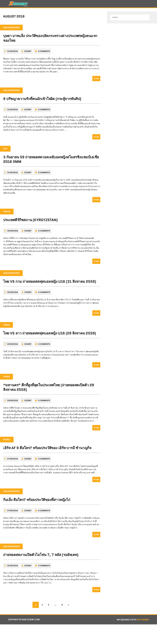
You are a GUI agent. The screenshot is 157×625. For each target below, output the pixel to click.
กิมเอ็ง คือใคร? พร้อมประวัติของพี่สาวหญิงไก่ (36, 500)
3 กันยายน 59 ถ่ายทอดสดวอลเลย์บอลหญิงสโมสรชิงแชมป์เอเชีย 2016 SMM (51, 160)
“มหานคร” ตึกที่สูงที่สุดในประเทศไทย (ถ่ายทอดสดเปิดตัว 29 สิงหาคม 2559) (48, 388)
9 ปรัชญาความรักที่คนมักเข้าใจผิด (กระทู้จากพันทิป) (42, 99)
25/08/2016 (12, 566)
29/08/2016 (12, 344)
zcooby (27, 52)
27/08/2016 (12, 459)
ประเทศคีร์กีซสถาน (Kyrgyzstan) (30, 220)
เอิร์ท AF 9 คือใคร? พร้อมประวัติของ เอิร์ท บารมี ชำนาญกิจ (47, 448)
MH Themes (143, 620)
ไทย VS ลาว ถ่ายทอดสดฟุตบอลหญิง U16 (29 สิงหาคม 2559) (49, 333)
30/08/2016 (12, 231)
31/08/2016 (12, 52)
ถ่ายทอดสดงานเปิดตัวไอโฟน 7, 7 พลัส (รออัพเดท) (40, 555)
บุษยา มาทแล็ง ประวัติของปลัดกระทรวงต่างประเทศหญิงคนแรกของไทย (50, 39)
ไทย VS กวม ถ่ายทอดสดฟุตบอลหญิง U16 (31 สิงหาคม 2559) (49, 282)
